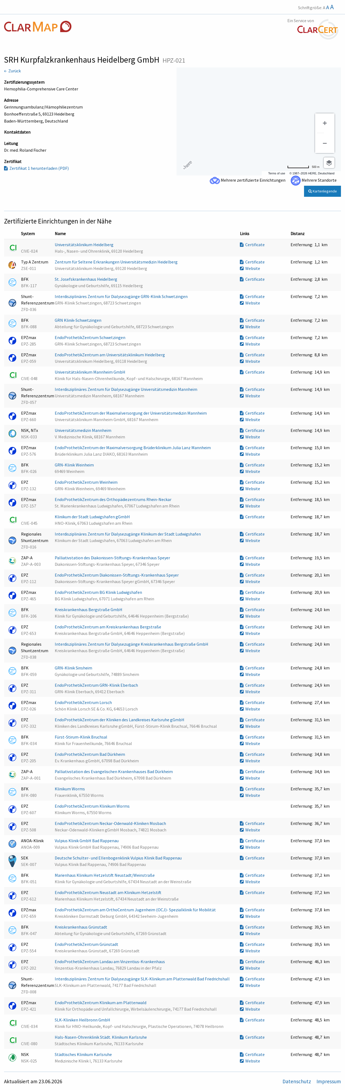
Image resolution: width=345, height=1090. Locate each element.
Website (250, 268)
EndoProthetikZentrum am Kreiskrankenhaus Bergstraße (108, 626)
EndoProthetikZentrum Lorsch (84, 702)
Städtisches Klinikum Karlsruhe (84, 1054)
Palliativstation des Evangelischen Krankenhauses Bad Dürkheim (114, 771)
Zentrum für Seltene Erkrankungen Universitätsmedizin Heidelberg (116, 262)
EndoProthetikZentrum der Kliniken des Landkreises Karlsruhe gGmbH (120, 719)
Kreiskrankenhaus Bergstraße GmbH (89, 609)
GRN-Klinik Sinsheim (74, 668)
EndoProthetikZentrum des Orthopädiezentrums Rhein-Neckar (113, 499)
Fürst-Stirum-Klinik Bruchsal (81, 737)
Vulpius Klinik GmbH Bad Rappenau (87, 840)
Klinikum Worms (70, 788)
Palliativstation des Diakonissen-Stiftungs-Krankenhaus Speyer (113, 557)
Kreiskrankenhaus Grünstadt (81, 927)
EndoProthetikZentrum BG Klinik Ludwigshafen (99, 592)
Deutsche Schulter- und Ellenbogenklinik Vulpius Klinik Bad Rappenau (118, 858)
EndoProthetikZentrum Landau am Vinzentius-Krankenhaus (110, 961)
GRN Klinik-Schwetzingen (78, 320)
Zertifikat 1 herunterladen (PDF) (36, 168)
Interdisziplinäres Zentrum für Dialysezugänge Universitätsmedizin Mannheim (126, 389)
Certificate (252, 244)
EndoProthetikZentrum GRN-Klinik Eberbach (97, 685)
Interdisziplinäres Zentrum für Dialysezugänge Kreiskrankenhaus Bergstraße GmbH (132, 644)
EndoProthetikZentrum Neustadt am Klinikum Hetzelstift (108, 892)
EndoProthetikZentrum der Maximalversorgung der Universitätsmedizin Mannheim (131, 413)
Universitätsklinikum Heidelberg (84, 244)
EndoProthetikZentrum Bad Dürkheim (90, 754)
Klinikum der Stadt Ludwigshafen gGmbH (93, 516)
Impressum (328, 1081)
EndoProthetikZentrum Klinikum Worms (92, 806)
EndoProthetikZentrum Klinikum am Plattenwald (101, 1002)
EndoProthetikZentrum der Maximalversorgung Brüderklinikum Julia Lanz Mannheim (133, 447)
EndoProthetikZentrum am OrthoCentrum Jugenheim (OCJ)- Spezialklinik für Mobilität (136, 909)
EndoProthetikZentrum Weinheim (86, 482)
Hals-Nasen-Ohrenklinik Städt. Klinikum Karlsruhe (101, 1037)
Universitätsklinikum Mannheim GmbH (90, 372)
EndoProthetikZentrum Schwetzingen (90, 337)
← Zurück (12, 70)
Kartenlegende (322, 191)
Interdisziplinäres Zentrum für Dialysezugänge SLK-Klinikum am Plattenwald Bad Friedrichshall (142, 978)
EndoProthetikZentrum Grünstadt (87, 944)
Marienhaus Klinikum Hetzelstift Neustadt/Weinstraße (105, 875)
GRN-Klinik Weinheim (75, 465)
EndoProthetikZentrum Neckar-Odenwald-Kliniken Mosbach (111, 823)
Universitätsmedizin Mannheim (83, 430)
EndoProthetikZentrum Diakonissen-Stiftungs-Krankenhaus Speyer (117, 575)
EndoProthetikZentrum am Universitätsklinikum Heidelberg (110, 354)
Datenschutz (297, 1081)
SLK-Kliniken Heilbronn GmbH (83, 1020)
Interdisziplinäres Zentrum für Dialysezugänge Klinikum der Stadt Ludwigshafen (128, 534)
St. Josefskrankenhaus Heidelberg (86, 279)
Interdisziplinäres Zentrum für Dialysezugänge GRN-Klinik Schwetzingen (121, 296)
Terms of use (276, 173)
